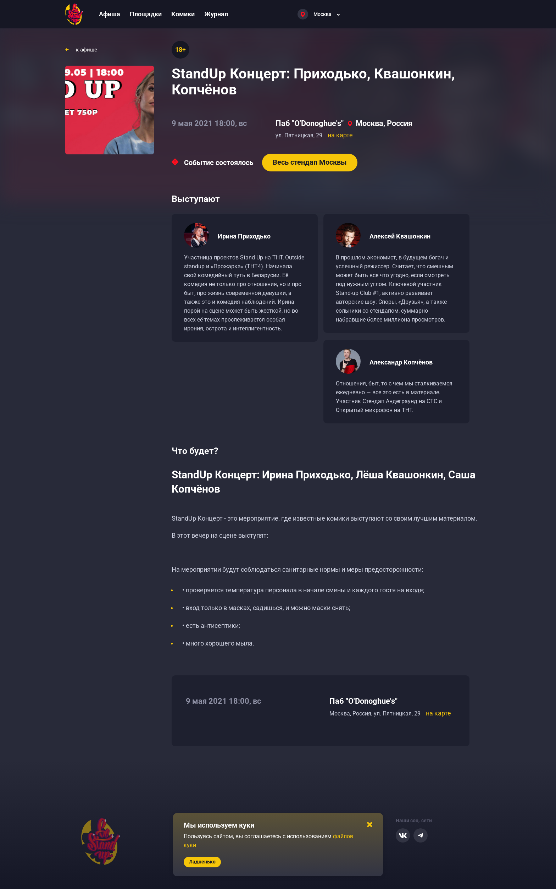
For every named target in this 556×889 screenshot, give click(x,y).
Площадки (146, 14)
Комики (183, 14)
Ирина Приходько (244, 236)
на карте (340, 135)
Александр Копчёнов (401, 362)
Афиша (109, 14)
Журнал (216, 14)
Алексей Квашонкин (399, 236)
